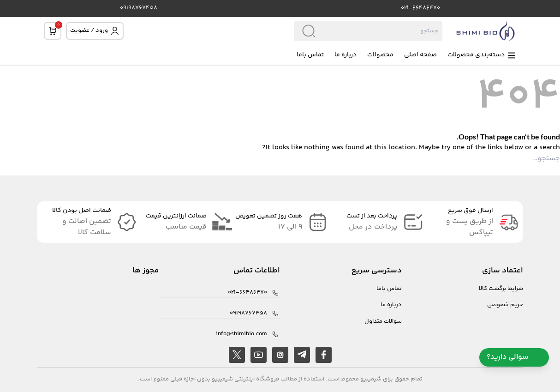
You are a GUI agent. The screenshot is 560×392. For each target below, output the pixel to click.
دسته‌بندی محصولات (481, 55)
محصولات (380, 55)
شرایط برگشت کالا (501, 288)
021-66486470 (420, 8)
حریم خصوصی (505, 305)
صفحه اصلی (420, 55)
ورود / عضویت (94, 31)
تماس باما (310, 55)
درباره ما (345, 55)
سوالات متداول (383, 321)
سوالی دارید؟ (514, 357)
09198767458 (138, 8)
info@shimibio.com (241, 334)
